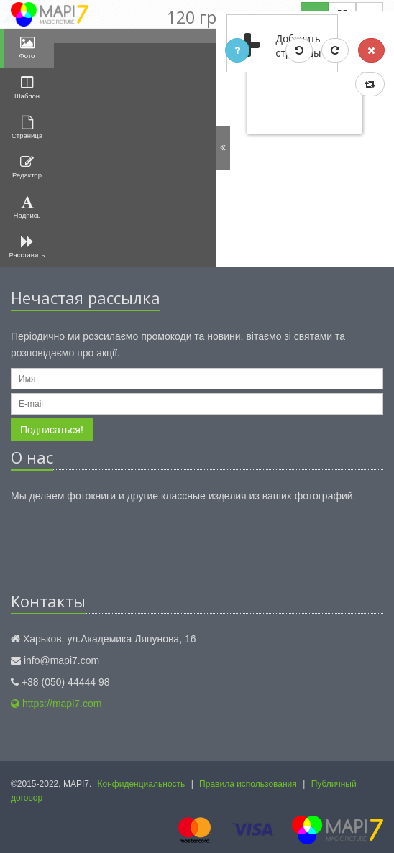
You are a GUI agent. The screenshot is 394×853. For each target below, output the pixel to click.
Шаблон (27, 87)
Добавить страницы (274, 47)
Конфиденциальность (141, 784)
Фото (27, 48)
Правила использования (248, 784)
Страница (27, 127)
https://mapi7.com (56, 703)
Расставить (27, 247)
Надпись (27, 207)
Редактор (27, 167)
